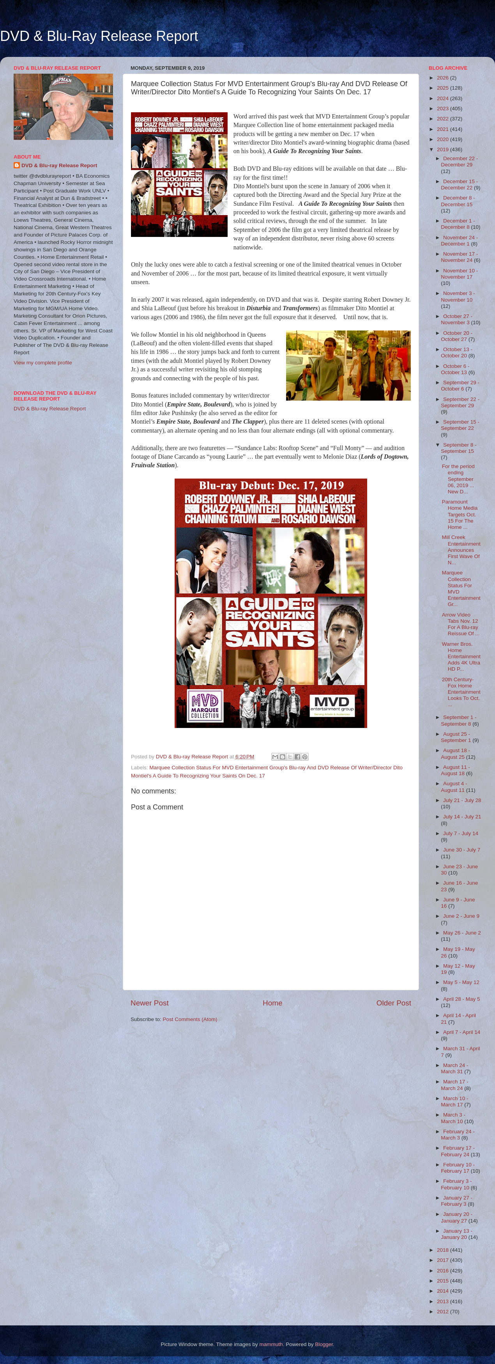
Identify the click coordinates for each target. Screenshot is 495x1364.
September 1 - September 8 (458, 720)
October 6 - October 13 (455, 369)
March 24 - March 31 (454, 1068)
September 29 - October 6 (460, 386)
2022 (443, 119)
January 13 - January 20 (456, 1234)
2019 (443, 149)
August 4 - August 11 (454, 787)
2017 (443, 1260)
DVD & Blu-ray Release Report (59, 165)
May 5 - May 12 (461, 982)
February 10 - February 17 (458, 1168)
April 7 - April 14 (461, 1032)
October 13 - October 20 (456, 352)
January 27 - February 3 (456, 1201)
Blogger (324, 1344)
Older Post (394, 1003)
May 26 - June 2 (462, 933)
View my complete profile (43, 363)
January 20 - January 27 (456, 1217)
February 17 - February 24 (458, 1151)
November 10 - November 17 (459, 274)
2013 (443, 1301)
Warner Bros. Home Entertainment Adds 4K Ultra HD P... (461, 656)
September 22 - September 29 (460, 402)
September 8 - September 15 (458, 448)
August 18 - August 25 (455, 753)
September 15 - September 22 (460, 425)
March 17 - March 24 (454, 1085)
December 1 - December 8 (458, 224)
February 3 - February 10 (456, 1184)
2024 (443, 98)
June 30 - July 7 (461, 850)
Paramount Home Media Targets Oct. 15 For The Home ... (460, 514)
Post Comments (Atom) (190, 1019)
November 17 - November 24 (459, 257)
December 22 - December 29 (459, 161)
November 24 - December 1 (459, 241)
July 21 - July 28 (462, 800)
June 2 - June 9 (461, 916)
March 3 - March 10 (453, 1118)
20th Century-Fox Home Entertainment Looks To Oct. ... (461, 692)
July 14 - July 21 (462, 817)
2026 (443, 78)
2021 (443, 129)
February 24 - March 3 (458, 1135)
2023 (443, 108)
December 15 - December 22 (459, 184)
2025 (443, 88)
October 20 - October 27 (456, 336)
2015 (443, 1281)
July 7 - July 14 (460, 833)
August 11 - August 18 (455, 770)
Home (272, 1003)
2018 (443, 1250)
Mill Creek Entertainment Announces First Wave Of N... (461, 549)
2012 (443, 1312)
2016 (443, 1271)
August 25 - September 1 (456, 737)
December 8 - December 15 (458, 201)
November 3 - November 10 (458, 296)
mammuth (271, 1344)
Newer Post (150, 1003)
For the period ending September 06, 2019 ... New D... (458, 479)
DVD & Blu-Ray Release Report (99, 36)
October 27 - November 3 (456, 319)
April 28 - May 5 (461, 999)
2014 (443, 1291)
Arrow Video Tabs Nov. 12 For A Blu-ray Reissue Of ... (461, 624)
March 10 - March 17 (454, 1101)
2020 (443, 139)
